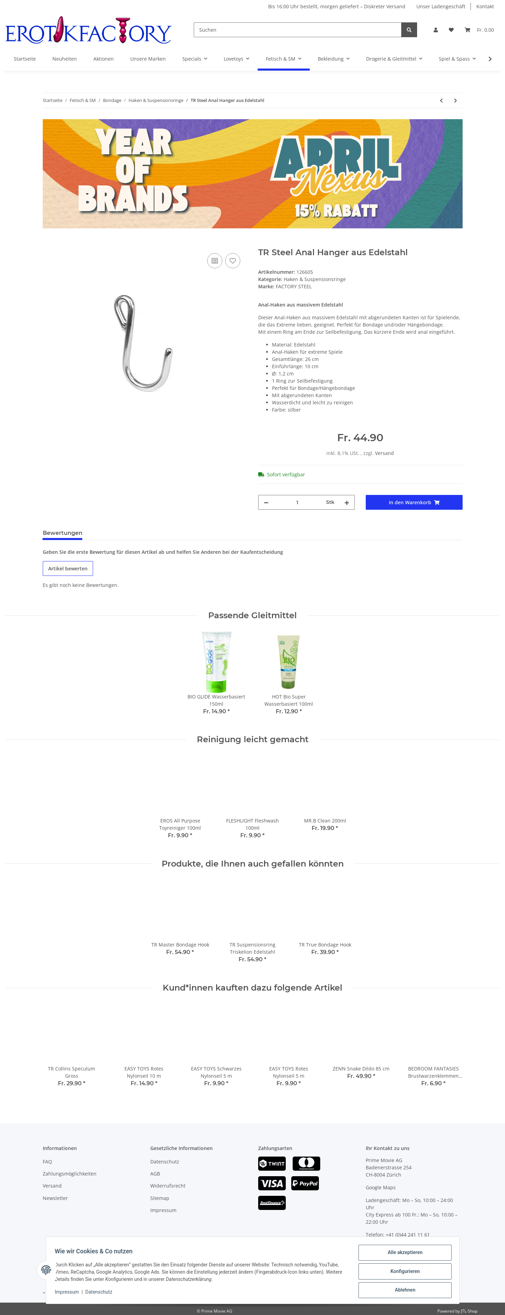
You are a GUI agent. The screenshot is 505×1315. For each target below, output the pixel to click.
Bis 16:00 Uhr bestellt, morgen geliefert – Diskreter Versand (336, 6)
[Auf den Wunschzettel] (232, 260)
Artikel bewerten (68, 568)
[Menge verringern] (266, 502)
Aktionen (103, 58)
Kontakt (485, 6)
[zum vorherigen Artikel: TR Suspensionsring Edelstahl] (441, 100)
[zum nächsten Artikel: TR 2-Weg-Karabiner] (455, 100)
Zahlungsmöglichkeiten (70, 1173)
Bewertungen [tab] (62, 533)
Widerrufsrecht (167, 1185)
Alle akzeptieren (402, 1254)
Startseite (25, 58)
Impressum (163, 1210)
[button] (435, 30)
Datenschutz (164, 1161)
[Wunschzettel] (451, 30)
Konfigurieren (402, 1272)
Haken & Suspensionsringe (315, 279)
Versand (384, 453)
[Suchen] (298, 29)
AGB (155, 1173)
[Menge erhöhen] (346, 502)
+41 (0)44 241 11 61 (408, 1234)
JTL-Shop (469, 1311)
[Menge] (297, 502)
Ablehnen (403, 1290)
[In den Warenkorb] (48, 244)
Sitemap (159, 1198)
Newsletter (55, 1198)
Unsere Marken (148, 58)
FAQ (47, 1161)
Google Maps (381, 1187)
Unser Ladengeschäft (440, 6)
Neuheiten (64, 58)
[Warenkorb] (479, 30)
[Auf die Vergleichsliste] (214, 260)
